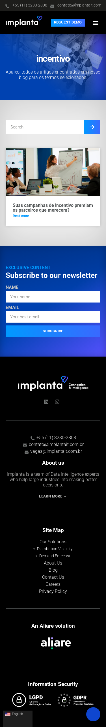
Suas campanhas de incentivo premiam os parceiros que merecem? (53, 208)
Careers (53, 584)
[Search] (92, 127)
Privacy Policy (53, 591)
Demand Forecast (54, 556)
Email (12, 307)
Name (12, 287)
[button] (95, 22)
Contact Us (53, 577)
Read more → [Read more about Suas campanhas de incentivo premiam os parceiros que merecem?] (23, 216)
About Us (53, 563)
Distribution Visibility (55, 548)
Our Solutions (53, 541)
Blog (53, 570)
